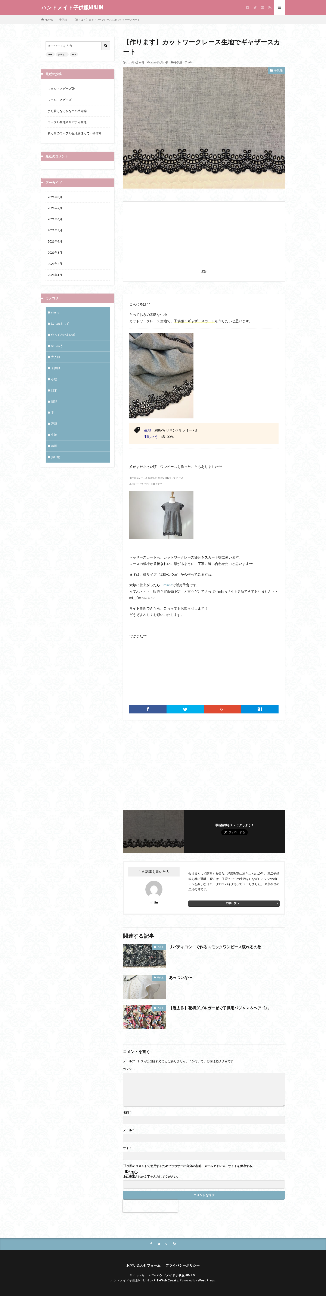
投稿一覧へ (232, 903)
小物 (54, 379)
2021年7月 (55, 208)
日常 (54, 390)
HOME (49, 19)
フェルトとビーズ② (61, 88)
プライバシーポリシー (182, 1265)
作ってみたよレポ (63, 335)
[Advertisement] (204, 238)
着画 (54, 446)
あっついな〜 (180, 977)
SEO (74, 54)
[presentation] (150, 1206)
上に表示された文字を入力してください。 (151, 1176)
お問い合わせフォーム (143, 1265)
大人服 (55, 357)
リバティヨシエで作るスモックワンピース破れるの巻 (215, 946)
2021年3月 (55, 253)
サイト (127, 1147)
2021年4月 (55, 242)
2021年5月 (55, 230)
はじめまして (60, 323)
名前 (127, 1112)
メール (128, 1130)
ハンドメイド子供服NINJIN (72, 7)
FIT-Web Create (166, 1280)
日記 (54, 401)
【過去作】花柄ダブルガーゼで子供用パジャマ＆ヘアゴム (219, 1007)
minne (168, 585)
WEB (50, 54)
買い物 (55, 457)
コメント (129, 1069)
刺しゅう (57, 346)
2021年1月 (55, 275)
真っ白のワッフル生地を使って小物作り (75, 133)
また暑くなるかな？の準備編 (67, 111)
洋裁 (54, 424)
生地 (54, 435)
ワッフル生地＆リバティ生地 (67, 122)
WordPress (206, 1280)
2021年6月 (55, 219)
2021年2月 (55, 264)
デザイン (62, 54)
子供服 (63, 19)
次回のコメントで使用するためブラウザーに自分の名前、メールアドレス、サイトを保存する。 (190, 1165)
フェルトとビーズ (60, 100)
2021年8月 (55, 197)
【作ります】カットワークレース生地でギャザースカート (106, 19)
